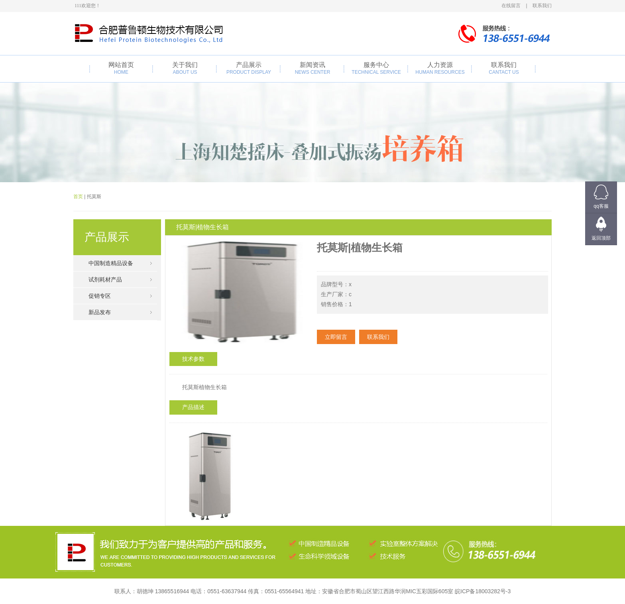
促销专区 (99, 296)
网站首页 (121, 68)
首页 (78, 196)
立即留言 (336, 337)
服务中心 (376, 68)
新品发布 (99, 312)
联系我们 (504, 68)
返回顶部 (601, 238)
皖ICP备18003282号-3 (483, 591)
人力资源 (440, 68)
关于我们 (185, 68)
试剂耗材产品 (105, 279)
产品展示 (249, 68)
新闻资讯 (312, 68)
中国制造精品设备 (110, 263)
